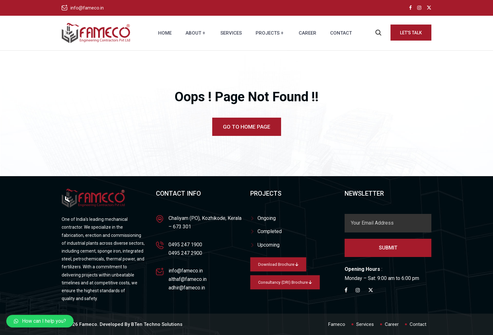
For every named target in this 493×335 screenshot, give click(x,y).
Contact (341, 33)
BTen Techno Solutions (156, 324)
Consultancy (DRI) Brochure (285, 282)
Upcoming (269, 245)
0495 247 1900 (185, 245)
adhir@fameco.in (187, 288)
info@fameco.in (87, 8)
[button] (40, 321)
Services (231, 33)
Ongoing (267, 218)
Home (165, 33)
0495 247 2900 (185, 253)
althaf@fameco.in (188, 279)
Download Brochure (278, 264)
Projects (268, 33)
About (193, 33)
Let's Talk (411, 32)
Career (307, 33)
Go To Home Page (246, 127)
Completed (270, 231)
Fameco (336, 324)
